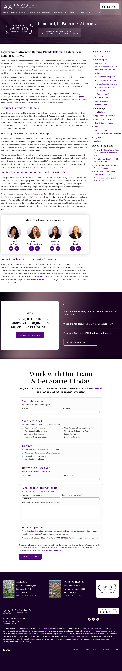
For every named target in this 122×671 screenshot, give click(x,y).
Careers (97, 12)
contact (66, 267)
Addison (23, 631)
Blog (66, 12)
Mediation (98, 141)
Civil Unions (100, 112)
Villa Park (18, 639)
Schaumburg (8, 639)
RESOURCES (104, 649)
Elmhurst (20, 634)
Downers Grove (112, 631)
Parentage (100, 108)
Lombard (83, 628)
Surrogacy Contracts (104, 119)
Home (5, 12)
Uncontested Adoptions (107, 84)
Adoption (99, 73)
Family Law (98, 56)
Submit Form (30, 556)
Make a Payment (85, 12)
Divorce (97, 126)
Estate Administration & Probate (107, 134)
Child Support (101, 59)
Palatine (80, 636)
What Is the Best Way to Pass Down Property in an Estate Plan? (106, 153)
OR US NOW (108, 611)
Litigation (97, 137)
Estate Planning (100, 130)
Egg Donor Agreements (105, 115)
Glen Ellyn (41, 634)
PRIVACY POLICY (90, 649)
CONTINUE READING (29, 335)
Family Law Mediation (104, 123)
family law (9, 93)
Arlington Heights (95, 628)
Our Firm (13, 12)
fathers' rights (39, 194)
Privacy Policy (59, 550)
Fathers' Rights (101, 105)
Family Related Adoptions (107, 80)
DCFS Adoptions (103, 97)
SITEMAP (115, 649)
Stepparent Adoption (106, 77)
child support (18, 99)
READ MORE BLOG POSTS (80, 342)
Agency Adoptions (104, 94)
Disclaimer (47, 550)
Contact (73, 12)
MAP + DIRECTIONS (26, 595)
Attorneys (22, 12)
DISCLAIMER (76, 649)
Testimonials (47, 12)
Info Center (58, 12)
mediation (48, 628)
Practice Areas (34, 12)
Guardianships (101, 101)
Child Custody (101, 63)
